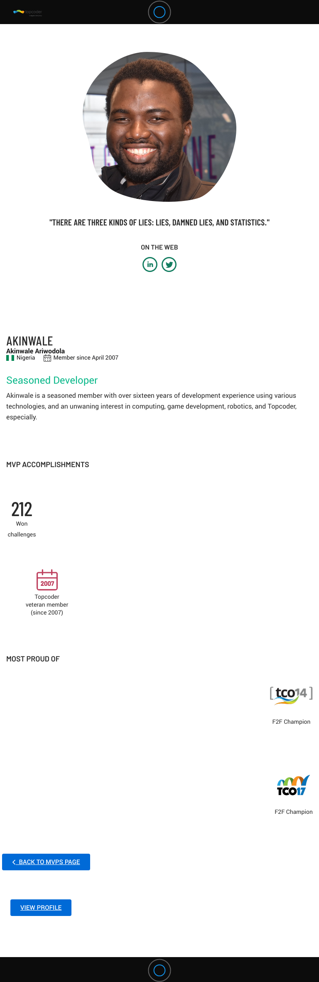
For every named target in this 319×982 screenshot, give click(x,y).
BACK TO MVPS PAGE (46, 862)
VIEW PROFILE (40, 908)
